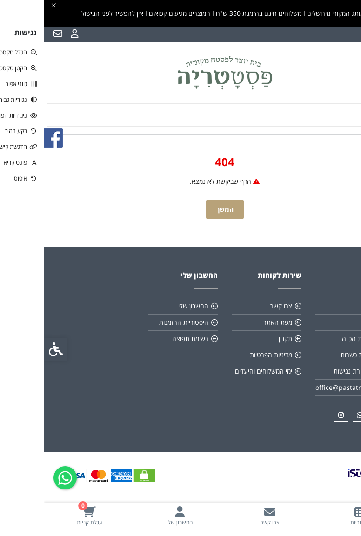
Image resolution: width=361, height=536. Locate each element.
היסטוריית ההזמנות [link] (139, 322)
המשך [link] (180, 209)
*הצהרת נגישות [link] (310, 371)
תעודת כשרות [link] (314, 354)
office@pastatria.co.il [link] (304, 387)
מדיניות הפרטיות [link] (227, 354)
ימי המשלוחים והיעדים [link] (219, 371)
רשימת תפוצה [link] (146, 338)
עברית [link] (346, 34)
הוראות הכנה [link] (315, 338)
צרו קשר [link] (237, 306)
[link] (315, 515)
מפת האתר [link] (233, 322)
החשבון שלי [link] (149, 306)
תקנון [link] (325, 322)
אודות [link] (325, 306)
